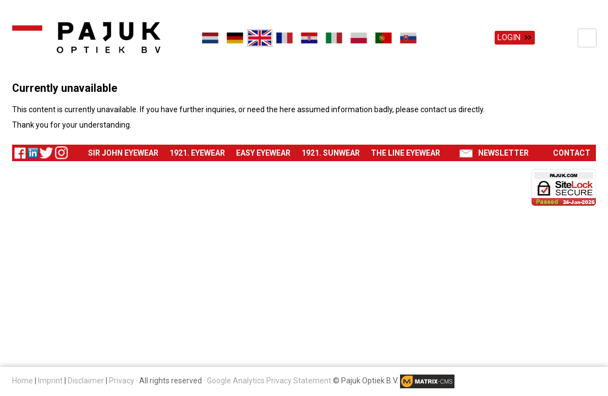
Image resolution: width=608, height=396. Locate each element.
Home (22, 380)
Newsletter (503, 152)
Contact (571, 152)
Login (509, 37)
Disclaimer (86, 380)
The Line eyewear (405, 152)
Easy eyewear (263, 152)
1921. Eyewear (197, 152)
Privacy (121, 380)
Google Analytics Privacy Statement (269, 380)
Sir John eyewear (123, 152)
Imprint (50, 380)
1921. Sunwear (331, 152)
